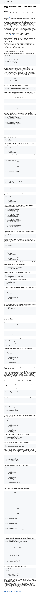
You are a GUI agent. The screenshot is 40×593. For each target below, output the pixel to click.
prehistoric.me (10, 2)
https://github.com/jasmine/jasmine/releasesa (12, 34)
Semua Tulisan (12, 590)
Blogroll (20, 590)
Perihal (17, 590)
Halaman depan (6, 590)
